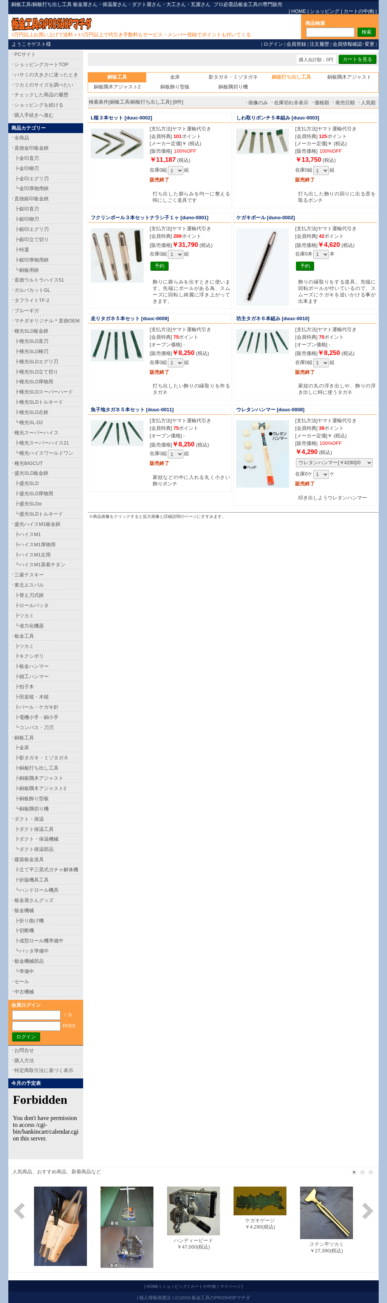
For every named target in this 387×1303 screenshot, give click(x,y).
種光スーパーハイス (36, 432)
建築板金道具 (29, 859)
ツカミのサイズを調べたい (43, 85)
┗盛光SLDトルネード (38, 514)
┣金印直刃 (26, 158)
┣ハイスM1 (27, 534)
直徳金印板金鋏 (31, 148)
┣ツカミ (24, 615)
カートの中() (359, 11)
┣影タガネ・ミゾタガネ (41, 758)
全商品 (21, 138)
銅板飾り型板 (175, 87)
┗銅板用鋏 (26, 270)
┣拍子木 (24, 686)
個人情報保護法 (155, 1297)
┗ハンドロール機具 (36, 890)
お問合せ (24, 1050)
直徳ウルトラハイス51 (39, 280)
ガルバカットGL (32, 290)
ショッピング (324, 11)
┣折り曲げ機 (29, 920)
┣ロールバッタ (31, 605)
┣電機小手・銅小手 (36, 717)
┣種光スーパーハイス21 (41, 443)
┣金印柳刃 (26, 168)
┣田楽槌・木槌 (31, 697)
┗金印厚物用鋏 (31, 188)
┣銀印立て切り (31, 239)
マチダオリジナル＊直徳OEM (47, 321)
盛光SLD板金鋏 (31, 473)
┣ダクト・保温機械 (36, 839)
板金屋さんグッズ (34, 900)
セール (21, 981)
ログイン (273, 44)
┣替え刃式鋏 (29, 595)
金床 (175, 77)
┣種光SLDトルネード (38, 402)
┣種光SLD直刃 (31, 341)
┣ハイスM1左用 (32, 555)
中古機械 (24, 992)
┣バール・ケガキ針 (36, 707)
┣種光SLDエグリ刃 (36, 361)
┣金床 (21, 747)
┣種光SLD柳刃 (31, 351)
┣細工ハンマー (31, 676)
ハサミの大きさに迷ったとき (46, 74)
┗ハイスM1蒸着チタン (39, 564)
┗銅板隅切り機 (31, 809)
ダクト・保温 (29, 819)
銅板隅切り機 (233, 87)
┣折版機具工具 (31, 880)
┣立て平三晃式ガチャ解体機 (46, 869)
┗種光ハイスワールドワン (43, 453)
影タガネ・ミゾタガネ (233, 77)
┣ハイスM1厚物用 (35, 544)
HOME (298, 11)
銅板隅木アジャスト (349, 77)
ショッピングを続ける (38, 105)
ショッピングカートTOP (41, 64)
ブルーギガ (26, 310)
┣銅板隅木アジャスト (38, 778)
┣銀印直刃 (26, 209)
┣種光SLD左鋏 (31, 412)
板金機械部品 (29, 961)
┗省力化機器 (29, 626)
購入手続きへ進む (34, 115)
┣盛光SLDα (28, 504)
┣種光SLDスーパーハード (43, 392)
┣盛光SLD (26, 483)
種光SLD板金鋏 (31, 331)
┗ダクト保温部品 (34, 849)
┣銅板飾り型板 (31, 798)
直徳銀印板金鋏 (31, 198)
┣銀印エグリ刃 (31, 229)
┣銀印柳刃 (26, 219)
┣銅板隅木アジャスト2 (40, 788)
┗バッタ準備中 (31, 951)
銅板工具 (24, 738)
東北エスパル (29, 585)
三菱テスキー (29, 575)
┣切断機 (24, 930)
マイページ (230, 1286)
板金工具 (24, 636)
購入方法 (24, 1060)
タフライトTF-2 (31, 300)
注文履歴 (319, 44)
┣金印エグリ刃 (31, 178)
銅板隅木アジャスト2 (117, 87)
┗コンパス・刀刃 (34, 727)
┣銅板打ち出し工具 (36, 768)
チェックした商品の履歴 (41, 95)
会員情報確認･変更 (354, 44)
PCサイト (25, 54)
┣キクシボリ (29, 656)
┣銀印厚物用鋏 (31, 260)
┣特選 (21, 250)
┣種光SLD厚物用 (33, 381)
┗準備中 (24, 971)
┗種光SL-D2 (28, 422)
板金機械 (24, 910)
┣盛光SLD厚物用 (33, 493)
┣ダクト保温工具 (34, 829)
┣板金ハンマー (31, 666)
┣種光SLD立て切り (36, 372)
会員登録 (296, 44)
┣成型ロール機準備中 (38, 941)
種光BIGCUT (28, 463)
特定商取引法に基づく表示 (43, 1070)
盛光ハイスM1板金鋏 (37, 524)
